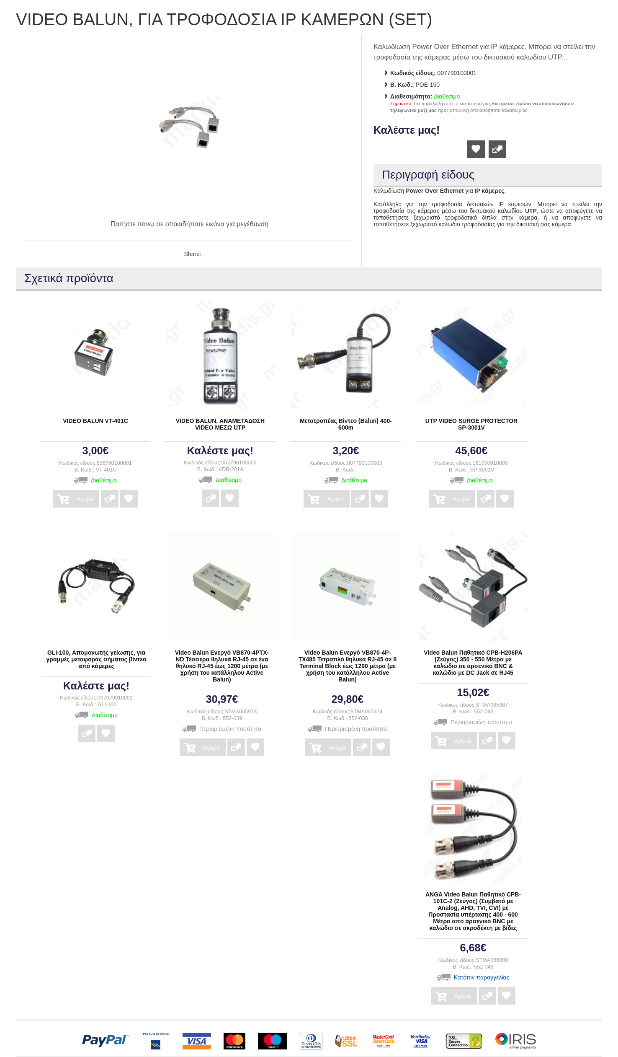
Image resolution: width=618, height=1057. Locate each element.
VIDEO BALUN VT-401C (95, 420)
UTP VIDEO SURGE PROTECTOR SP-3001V (471, 424)
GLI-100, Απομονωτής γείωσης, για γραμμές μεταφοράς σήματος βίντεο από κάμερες (96, 659)
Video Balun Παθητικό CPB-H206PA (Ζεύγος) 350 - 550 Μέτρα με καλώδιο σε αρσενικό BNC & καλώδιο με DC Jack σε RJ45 (473, 662)
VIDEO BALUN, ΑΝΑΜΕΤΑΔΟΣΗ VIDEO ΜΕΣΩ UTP (220, 424)
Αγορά (85, 496)
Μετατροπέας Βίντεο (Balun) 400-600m (346, 424)
